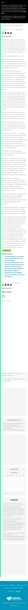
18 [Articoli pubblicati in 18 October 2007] (14, 484)
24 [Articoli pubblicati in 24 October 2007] (10, 487)
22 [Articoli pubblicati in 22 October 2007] (4, 487)
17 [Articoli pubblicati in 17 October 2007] (10, 484)
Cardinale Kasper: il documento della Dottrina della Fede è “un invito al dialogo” (14, 258)
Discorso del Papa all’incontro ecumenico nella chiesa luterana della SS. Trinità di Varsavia (14, 264)
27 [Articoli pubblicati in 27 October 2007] (20, 487)
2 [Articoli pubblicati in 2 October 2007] (7, 478)
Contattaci (21, 588)
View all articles (6, 301)
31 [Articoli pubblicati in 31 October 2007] (10, 490)
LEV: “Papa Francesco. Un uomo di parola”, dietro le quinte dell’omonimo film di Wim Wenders (13, 520)
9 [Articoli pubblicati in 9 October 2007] (7, 481)
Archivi (3, 31)
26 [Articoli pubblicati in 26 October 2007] (17, 487)
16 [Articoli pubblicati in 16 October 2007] (7, 484)
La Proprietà (19, 585)
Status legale (7, 588)
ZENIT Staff (19, 29)
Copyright (14, 588)
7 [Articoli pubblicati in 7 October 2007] (23, 478)
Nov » (7, 493)
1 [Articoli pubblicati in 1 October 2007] (4, 478)
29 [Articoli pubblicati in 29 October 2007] (4, 490)
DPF (8, 585)
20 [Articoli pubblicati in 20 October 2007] (20, 484)
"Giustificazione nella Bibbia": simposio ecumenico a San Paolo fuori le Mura (14, 274)
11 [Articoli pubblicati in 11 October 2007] (14, 481)
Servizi (25, 585)
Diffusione (12, 585)
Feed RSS (14, 500)
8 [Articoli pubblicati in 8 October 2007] (4, 481)
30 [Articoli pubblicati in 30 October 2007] (7, 490)
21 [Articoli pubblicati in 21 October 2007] (23, 484)
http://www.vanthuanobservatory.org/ (12, 56)
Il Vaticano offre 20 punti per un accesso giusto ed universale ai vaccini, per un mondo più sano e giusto (13, 505)
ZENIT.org (22, 40)
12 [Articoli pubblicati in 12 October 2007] (17, 481)
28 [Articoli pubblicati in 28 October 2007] (23, 487)
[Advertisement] (14, 362)
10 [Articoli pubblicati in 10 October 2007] (10, 481)
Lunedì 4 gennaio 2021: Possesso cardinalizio (14, 533)
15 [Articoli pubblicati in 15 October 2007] (4, 484)
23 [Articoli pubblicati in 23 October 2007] (7, 487)
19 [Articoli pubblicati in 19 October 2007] (17, 484)
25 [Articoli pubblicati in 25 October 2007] (14, 487)
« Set (4, 493)
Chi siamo (3, 585)
